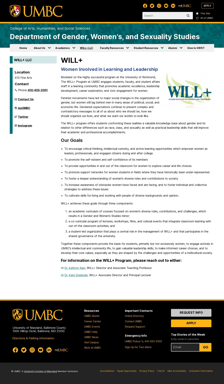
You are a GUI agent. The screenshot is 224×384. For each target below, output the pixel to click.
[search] (189, 15)
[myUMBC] (184, 6)
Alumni (172, 47)
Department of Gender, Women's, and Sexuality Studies (105, 36)
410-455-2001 (38, 90)
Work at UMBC (92, 347)
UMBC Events (92, 326)
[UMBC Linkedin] (173, 6)
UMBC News (91, 337)
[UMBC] (36, 11)
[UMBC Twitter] (152, 6)
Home (23, 47)
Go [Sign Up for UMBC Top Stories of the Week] (205, 347)
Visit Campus (91, 342)
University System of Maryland (40, 371)
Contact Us (26, 99)
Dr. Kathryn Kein (74, 268)
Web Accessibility (176, 371)
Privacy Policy (146, 371)
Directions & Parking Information (33, 338)
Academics (62, 47)
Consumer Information (201, 371)
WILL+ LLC (86, 47)
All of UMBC (204, 18)
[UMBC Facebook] (145, 6)
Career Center (92, 321)
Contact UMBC (133, 321)
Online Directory (134, 315)
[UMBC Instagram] (159, 6)
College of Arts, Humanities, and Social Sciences (50, 28)
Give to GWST (196, 47)
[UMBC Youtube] (166, 6)
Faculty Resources (112, 47)
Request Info (191, 312)
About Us (39, 47)
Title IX (160, 371)
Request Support (135, 326)
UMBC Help (90, 331)
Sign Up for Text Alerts (138, 347)
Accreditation (107, 371)
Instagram (25, 126)
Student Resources (146, 47)
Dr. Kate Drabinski (76, 275)
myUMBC (24, 109)
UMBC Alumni (91, 315)
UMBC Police (132, 341)
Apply (207, 5)
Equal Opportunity (126, 371)
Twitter (23, 118)
